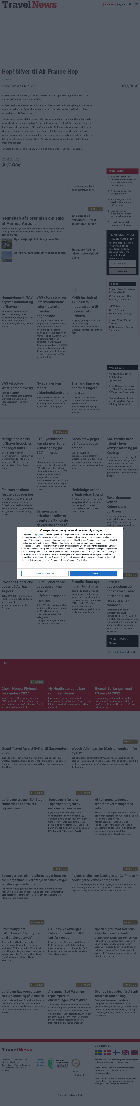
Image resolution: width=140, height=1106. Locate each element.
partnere (39, 535)
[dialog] (70, 553)
